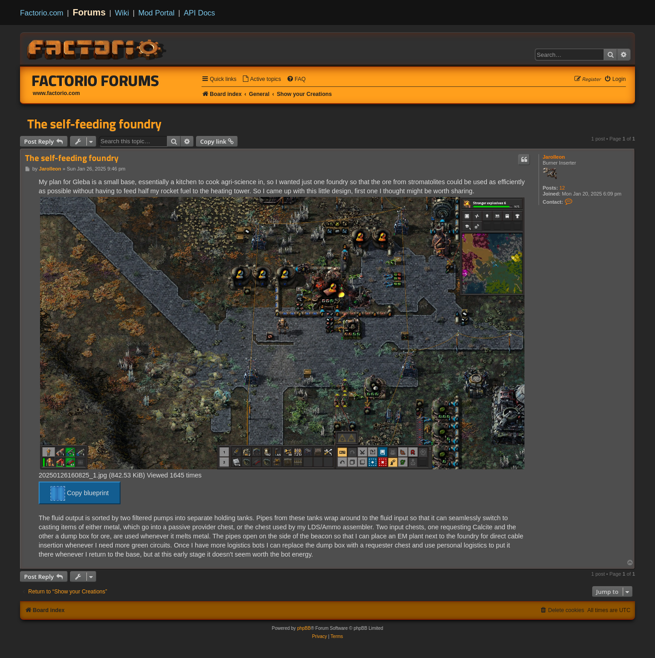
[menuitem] (261, 79)
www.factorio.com (56, 93)
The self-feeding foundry (94, 123)
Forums (89, 12)
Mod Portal (156, 13)
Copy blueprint (79, 493)
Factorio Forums (95, 80)
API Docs (199, 13)
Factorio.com (41, 13)
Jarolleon (554, 157)
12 (562, 188)
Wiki (122, 13)
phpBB (304, 628)
